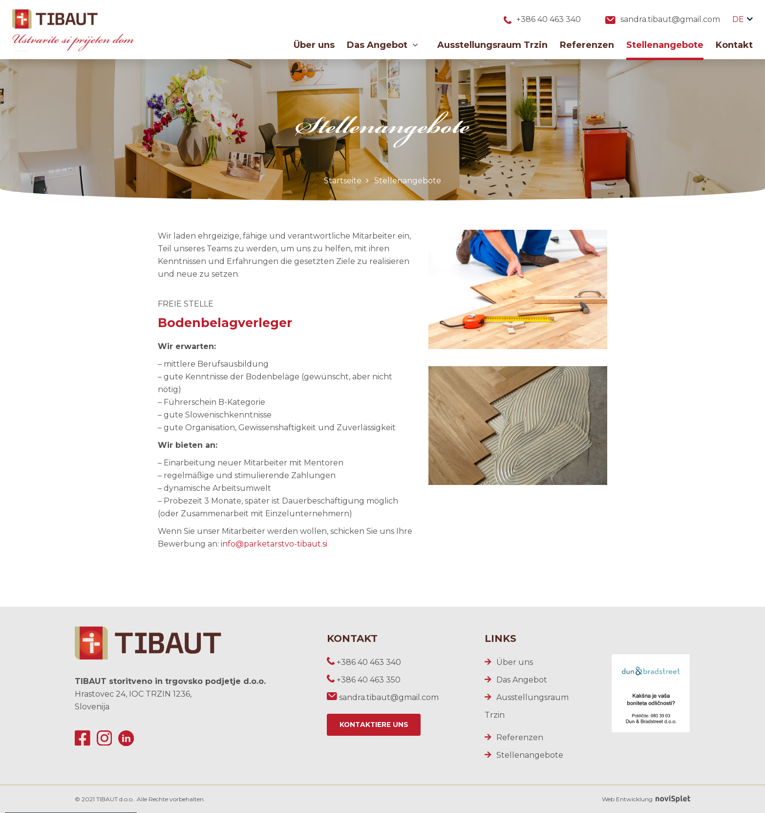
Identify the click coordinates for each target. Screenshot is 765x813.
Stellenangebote (664, 45)
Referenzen (587, 45)
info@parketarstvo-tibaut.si (274, 544)
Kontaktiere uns (375, 725)
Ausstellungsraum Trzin (492, 45)
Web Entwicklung (646, 799)
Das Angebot (382, 45)
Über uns (314, 45)
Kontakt (734, 45)
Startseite (342, 180)
